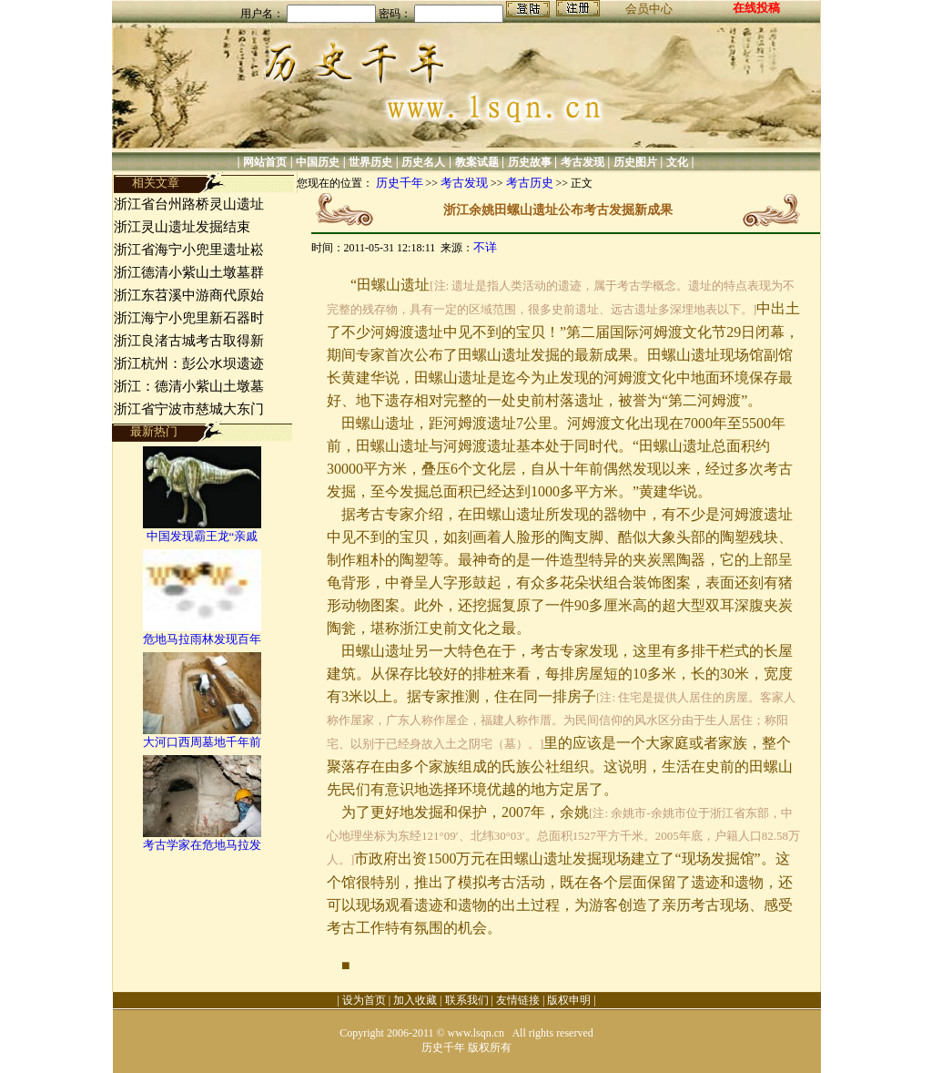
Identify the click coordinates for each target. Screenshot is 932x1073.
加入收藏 (415, 1000)
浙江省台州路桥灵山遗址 (189, 204)
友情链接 (518, 1000)
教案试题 (477, 162)
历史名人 (423, 162)
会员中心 (649, 8)
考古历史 (529, 182)
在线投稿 (756, 8)
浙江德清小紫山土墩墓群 (189, 272)
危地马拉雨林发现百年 (202, 639)
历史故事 (530, 162)
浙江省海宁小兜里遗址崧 (189, 249)
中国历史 (317, 162)
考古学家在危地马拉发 (202, 845)
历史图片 (635, 162)
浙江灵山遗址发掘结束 (184, 227)
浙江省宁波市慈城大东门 (189, 409)
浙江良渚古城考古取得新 (189, 340)
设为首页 (364, 1000)
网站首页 (265, 162)
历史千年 (399, 182)
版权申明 (569, 1000)
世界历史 (370, 162)
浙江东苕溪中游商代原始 (189, 295)
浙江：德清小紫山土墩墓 (189, 386)
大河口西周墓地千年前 (202, 742)
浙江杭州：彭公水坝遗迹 (189, 363)
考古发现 (582, 162)
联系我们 (467, 1000)
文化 (677, 162)
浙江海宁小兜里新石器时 (189, 318)
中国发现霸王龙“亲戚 (202, 536)
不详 (485, 247)
